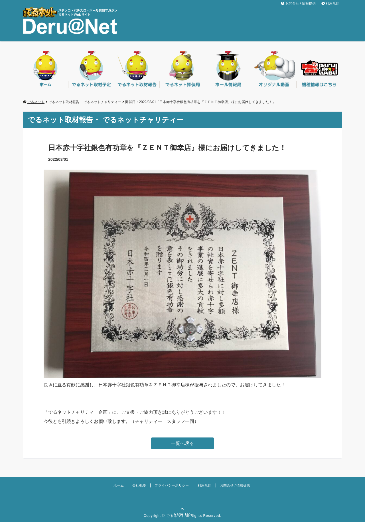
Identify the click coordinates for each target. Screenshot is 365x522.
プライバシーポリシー (172, 485)
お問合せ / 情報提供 (298, 3)
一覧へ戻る (182, 443)
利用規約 (330, 3)
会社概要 (139, 485)
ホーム (118, 485)
